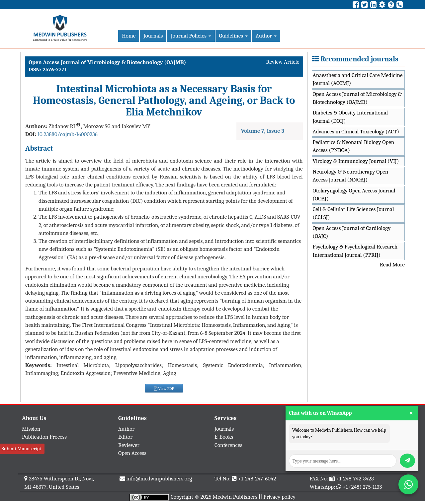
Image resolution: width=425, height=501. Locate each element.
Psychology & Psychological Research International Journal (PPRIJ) (355, 251)
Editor (125, 437)
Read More (392, 264)
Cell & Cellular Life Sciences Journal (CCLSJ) (353, 213)
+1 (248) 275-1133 (362, 487)
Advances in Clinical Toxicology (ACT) (356, 131)
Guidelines (233, 36)
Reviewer (128, 445)
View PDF (164, 388)
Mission (31, 429)
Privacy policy (279, 497)
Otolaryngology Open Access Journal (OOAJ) (354, 194)
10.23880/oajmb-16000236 (68, 134)
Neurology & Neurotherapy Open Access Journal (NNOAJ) (350, 176)
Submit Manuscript (21, 449)
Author (266, 36)
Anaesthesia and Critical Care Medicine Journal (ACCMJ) (358, 79)
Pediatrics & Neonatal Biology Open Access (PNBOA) (353, 146)
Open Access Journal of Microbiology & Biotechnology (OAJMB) (357, 98)
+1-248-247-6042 (257, 478)
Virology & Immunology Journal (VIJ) (356, 161)
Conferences (228, 445)
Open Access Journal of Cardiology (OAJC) (352, 232)
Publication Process (44, 437)
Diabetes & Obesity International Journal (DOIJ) (350, 116)
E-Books (223, 437)
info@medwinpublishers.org (159, 478)
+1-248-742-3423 (355, 478)
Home (128, 36)
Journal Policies (191, 36)
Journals (153, 36)
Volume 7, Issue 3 (262, 131)
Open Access (132, 453)
